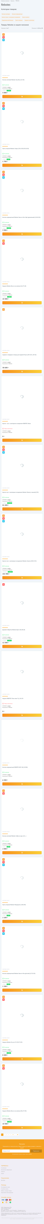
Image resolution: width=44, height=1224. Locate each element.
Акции (2, 1173)
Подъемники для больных (7, 20)
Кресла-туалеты (25, 17)
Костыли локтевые (6, 14)
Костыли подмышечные (17, 14)
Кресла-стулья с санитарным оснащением (11, 17)
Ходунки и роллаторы (29, 20)
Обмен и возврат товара (6, 1190)
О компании (3, 1168)
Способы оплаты (4, 1189)
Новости (3, 1171)
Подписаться (36, 1151)
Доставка (3, 1180)
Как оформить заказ (5, 1187)
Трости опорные (18, 20)
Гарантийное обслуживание (7, 1192)
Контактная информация (6, 1169)
